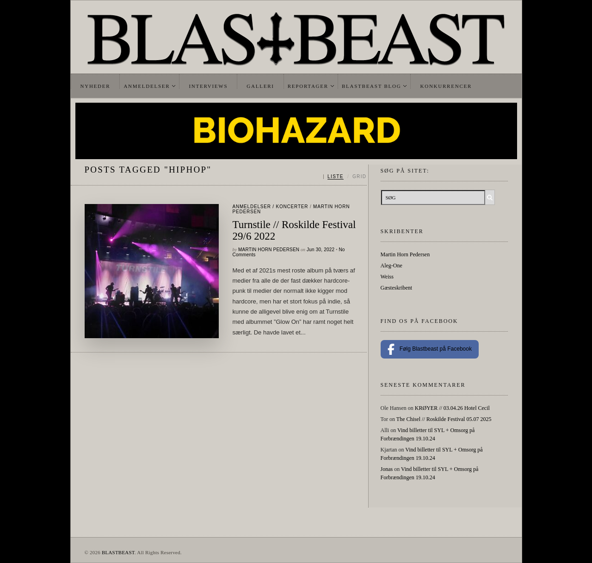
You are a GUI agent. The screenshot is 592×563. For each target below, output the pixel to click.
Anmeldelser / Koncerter (270, 206)
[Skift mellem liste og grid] (344, 176)
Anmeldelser (146, 86)
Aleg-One (391, 265)
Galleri (260, 86)
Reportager (308, 86)
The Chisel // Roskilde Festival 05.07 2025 (444, 419)
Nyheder (95, 86)
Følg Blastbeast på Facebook (430, 349)
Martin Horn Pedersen (268, 249)
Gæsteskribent (397, 288)
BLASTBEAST (118, 552)
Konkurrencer (446, 86)
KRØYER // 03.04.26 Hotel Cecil (452, 408)
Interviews (208, 86)
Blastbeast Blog (371, 86)
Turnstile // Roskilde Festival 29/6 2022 (294, 230)
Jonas (387, 469)
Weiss (387, 276)
